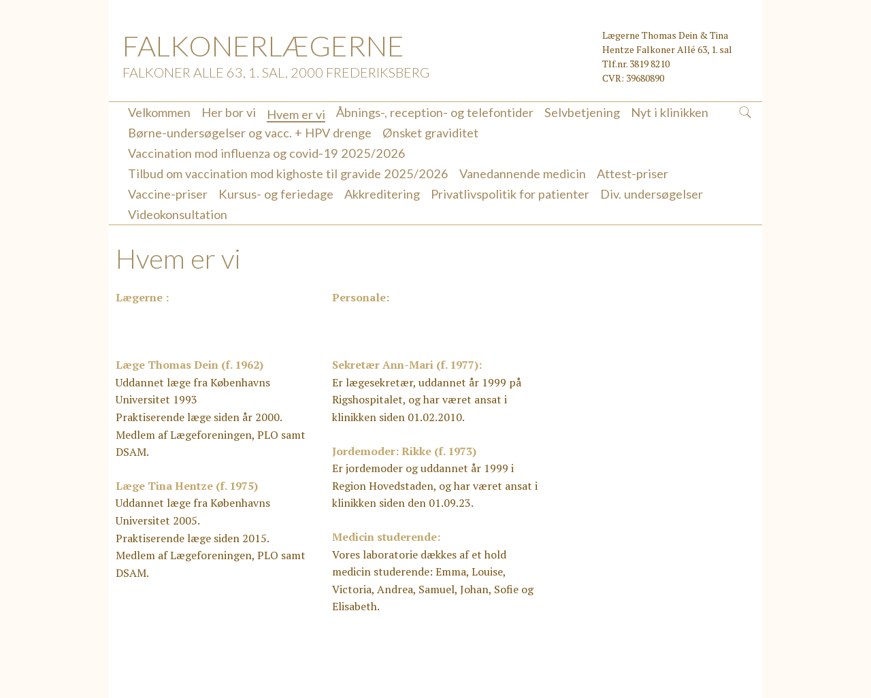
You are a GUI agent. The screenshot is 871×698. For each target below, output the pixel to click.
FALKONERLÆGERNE (263, 46)
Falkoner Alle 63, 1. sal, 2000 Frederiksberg (275, 72)
